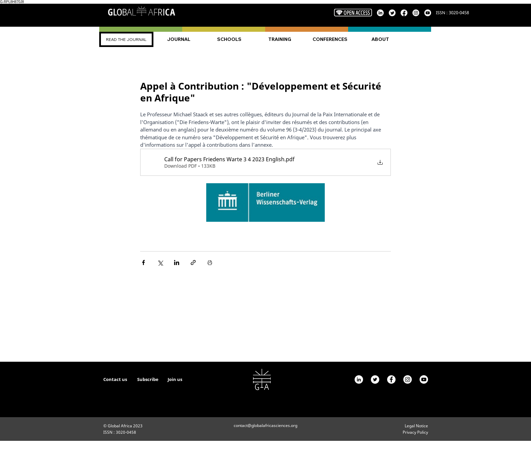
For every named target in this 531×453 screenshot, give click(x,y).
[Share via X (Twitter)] (160, 262)
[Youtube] (424, 379)
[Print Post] (210, 262)
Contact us (115, 379)
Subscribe (148, 379)
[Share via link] (193, 262)
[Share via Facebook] (143, 262)
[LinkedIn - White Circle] (359, 379)
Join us (175, 379)
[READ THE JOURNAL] (126, 39)
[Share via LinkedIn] (176, 262)
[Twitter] (375, 379)
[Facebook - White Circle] (391, 379)
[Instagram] (407, 379)
